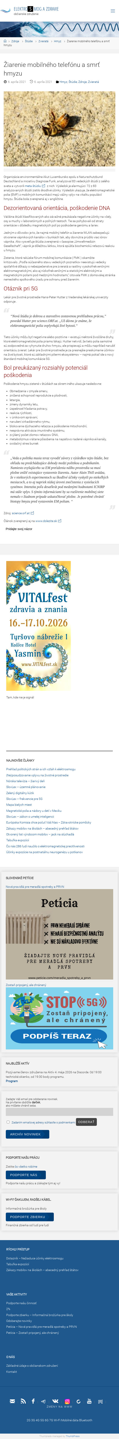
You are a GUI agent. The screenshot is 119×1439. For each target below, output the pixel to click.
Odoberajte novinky (19, 1321)
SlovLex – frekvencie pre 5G (24, 799)
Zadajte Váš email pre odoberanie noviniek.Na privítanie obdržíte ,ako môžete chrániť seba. (32, 1102)
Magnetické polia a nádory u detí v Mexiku (34, 811)
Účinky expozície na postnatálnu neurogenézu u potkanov (44, 852)
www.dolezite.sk (46, 521)
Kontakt (11, 1372)
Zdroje (15, 41)
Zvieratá (43, 41)
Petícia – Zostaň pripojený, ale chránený (32, 1333)
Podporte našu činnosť (21, 1303)
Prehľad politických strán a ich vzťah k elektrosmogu (41, 769)
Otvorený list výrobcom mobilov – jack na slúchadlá (40, 834)
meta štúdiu (33, 186)
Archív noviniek (25, 1134)
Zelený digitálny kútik (20, 793)
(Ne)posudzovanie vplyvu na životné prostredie (37, 775)
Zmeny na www (60, 1406)
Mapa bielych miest (19, 805)
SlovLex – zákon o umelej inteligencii (30, 817)
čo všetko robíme (26, 1166)
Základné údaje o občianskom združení (32, 1366)
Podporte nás (23, 1175)
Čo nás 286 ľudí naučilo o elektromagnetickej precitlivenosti (45, 846)
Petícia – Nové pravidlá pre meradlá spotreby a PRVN (41, 1327)
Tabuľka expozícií (17, 840)
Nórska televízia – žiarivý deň (25, 781)
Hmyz (57, 41)
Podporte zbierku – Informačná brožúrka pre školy (39, 1315)
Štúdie (29, 41)
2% (8, 1309)
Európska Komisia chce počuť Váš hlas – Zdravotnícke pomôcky (48, 822)
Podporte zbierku (27, 1217)
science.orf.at (21, 513)
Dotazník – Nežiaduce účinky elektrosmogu (34, 1258)
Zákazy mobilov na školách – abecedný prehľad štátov (42, 828)
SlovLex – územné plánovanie (25, 787)
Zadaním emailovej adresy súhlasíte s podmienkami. (44, 1122)
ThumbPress (73, 1436)
